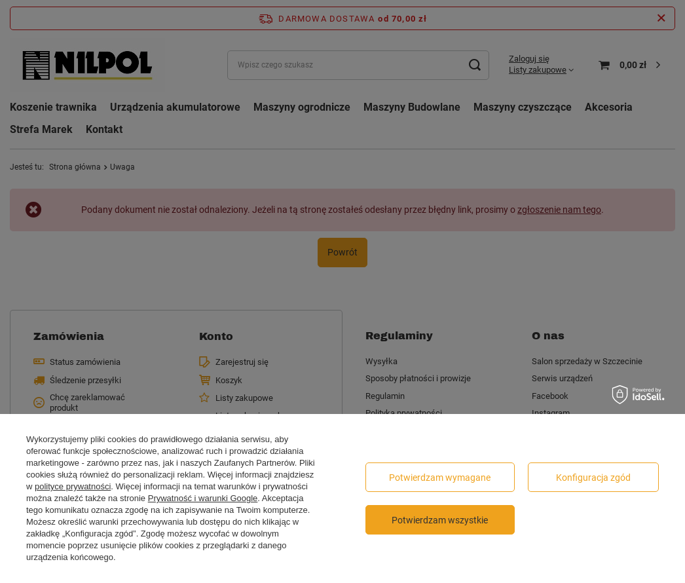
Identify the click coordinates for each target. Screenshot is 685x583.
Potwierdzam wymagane (440, 477)
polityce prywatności (73, 486)
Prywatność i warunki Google (203, 498)
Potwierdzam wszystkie (440, 520)
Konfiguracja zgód (593, 477)
